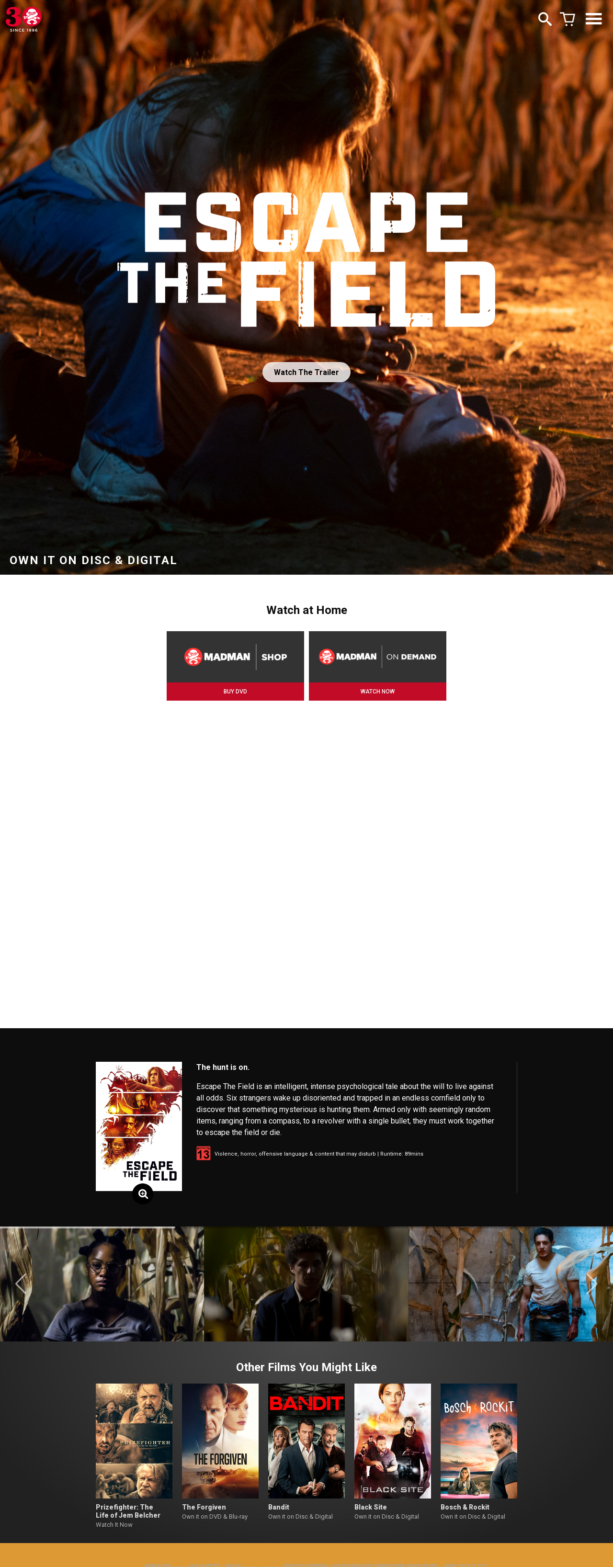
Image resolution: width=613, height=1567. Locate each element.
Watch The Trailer (306, 372)
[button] (20, 1283)
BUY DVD (235, 691)
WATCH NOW (378, 691)
